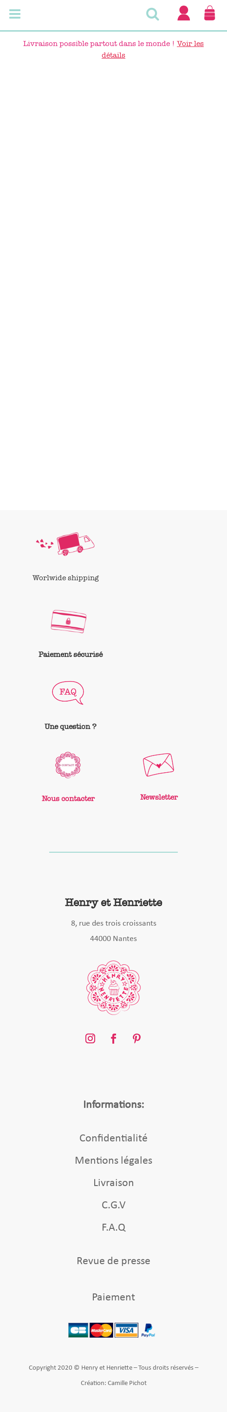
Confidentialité (113, 1138)
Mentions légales (113, 1161)
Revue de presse (113, 1261)
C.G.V (114, 1205)
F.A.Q (113, 1227)
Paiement (113, 1297)
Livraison (113, 1183)
